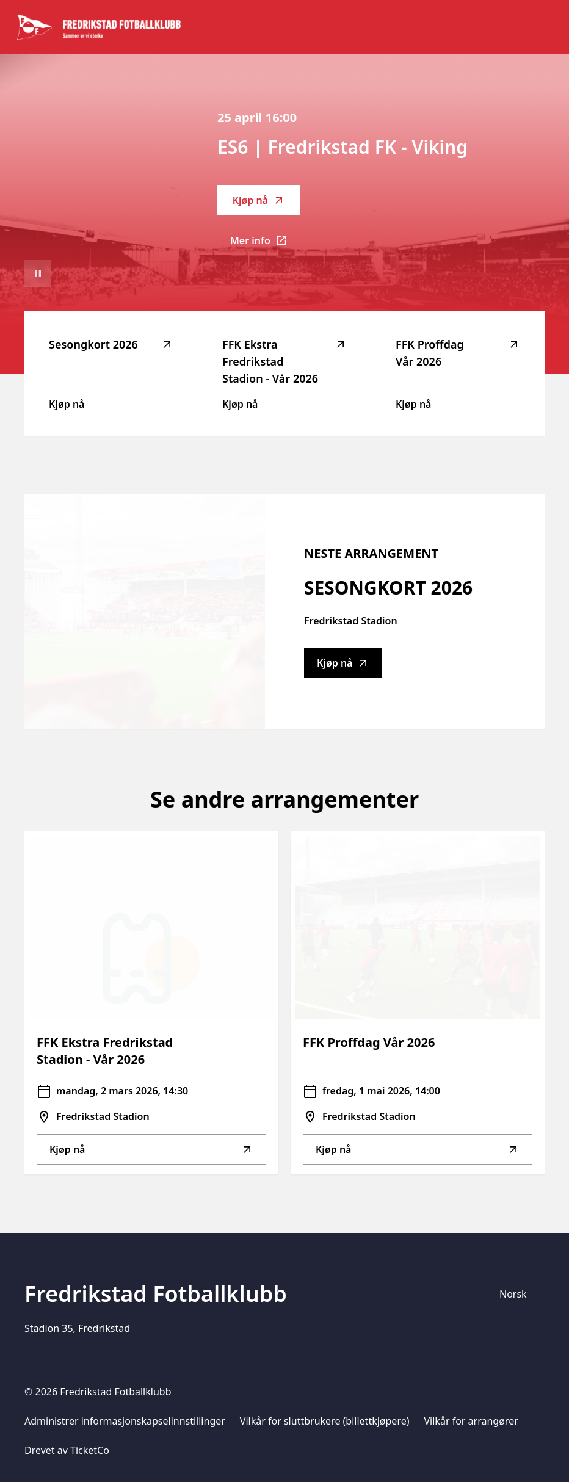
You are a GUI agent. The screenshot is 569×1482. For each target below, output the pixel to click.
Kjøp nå (259, 200)
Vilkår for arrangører (471, 1421)
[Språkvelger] (518, 1294)
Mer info (265, 244)
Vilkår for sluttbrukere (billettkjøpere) (325, 1421)
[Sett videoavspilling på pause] (37, 273)
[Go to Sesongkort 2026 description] (144, 611)
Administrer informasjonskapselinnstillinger (124, 1421)
